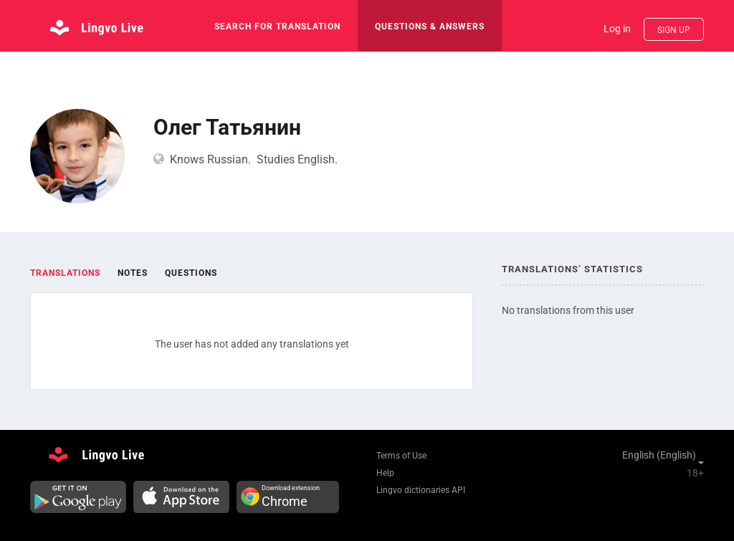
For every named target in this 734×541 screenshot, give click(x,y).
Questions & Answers (430, 26)
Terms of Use (401, 456)
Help (385, 473)
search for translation (277, 26)
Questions (191, 273)
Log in (617, 28)
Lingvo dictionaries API (420, 490)
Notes (133, 273)
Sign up (673, 30)
